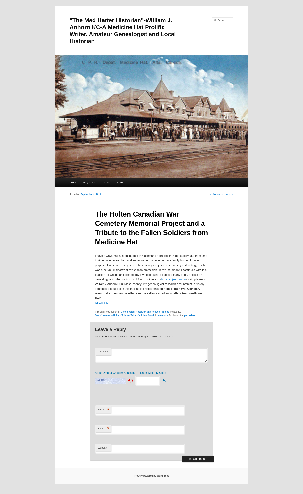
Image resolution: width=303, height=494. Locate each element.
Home (74, 182)
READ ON (101, 303)
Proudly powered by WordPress (151, 475)
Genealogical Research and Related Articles (145, 312)
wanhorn (163, 315)
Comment (103, 351)
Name (103, 410)
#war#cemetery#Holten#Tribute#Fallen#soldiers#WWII (124, 315)
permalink (189, 315)
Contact (105, 182)
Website (102, 447)
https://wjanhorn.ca (173, 279)
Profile (119, 182)
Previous (216, 194)
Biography (89, 182)
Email (103, 429)
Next (229, 194)
